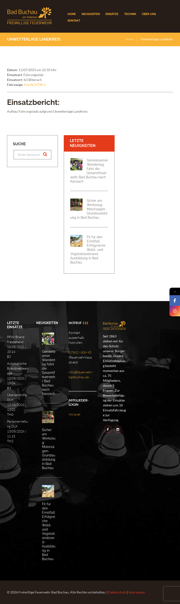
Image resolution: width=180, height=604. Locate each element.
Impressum (137, 592)
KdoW (28, 85)
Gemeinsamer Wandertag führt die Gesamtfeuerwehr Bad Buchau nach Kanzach (89, 170)
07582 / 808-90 (80, 352)
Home (129, 39)
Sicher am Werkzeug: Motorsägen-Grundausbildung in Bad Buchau (88, 209)
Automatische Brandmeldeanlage (18, 368)
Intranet (74, 414)
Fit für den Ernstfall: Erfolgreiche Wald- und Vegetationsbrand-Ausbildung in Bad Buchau (87, 249)
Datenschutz (117, 592)
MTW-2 (40, 85)
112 (85, 323)
